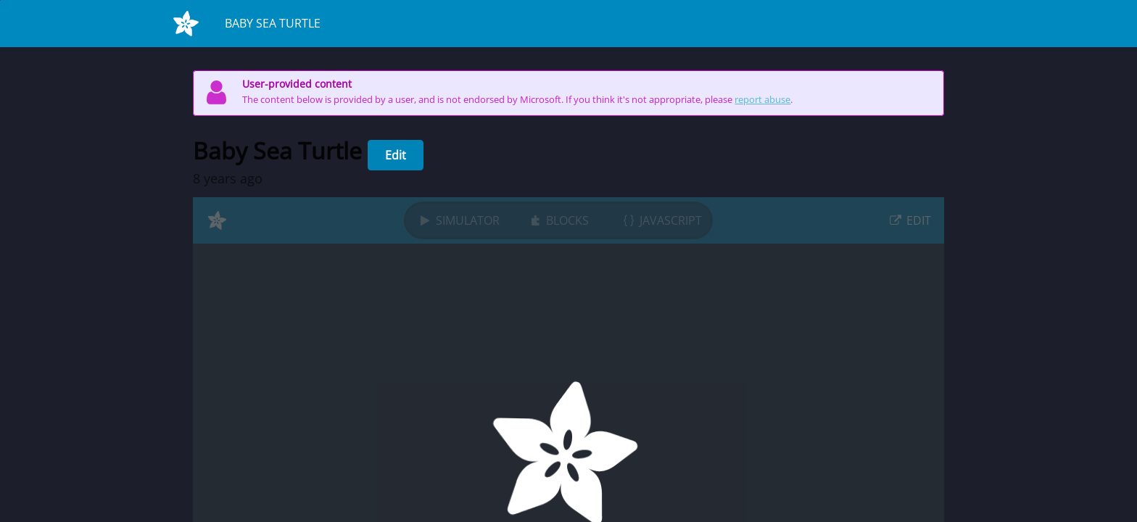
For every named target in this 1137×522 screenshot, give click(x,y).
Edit (395, 155)
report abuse (762, 100)
